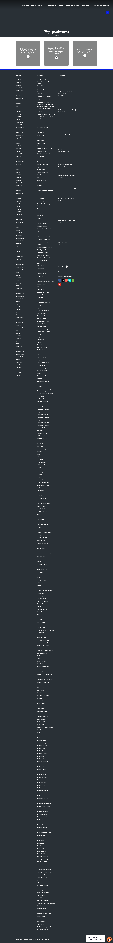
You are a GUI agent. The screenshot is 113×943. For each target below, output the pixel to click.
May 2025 (18, 114)
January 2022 (19, 219)
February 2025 (19, 122)
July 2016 (18, 365)
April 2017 (18, 341)
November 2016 (20, 354)
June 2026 (18, 80)
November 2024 (20, 130)
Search (108, 12)
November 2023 (20, 161)
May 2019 (18, 280)
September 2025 (20, 103)
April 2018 (18, 312)
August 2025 (19, 106)
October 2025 (19, 101)
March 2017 (19, 343)
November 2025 (20, 98)
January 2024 (19, 156)
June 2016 (18, 367)
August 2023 (19, 169)
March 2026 (19, 88)
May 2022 (18, 209)
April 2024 (18, 148)
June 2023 (18, 175)
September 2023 (20, 167)
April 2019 (18, 283)
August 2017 (19, 330)
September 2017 (20, 328)
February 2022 (19, 217)
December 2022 (20, 190)
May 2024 (18, 146)
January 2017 (19, 349)
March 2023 (19, 182)
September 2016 (20, 359)
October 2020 (19, 240)
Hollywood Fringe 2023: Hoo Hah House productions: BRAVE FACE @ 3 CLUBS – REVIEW (56, 51)
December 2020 (20, 235)
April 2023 (18, 180)
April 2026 (18, 85)
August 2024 (19, 138)
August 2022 (19, 201)
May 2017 (18, 338)
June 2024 (18, 143)
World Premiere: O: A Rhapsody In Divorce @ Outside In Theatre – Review (45, 81)
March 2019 (19, 285)
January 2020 (19, 259)
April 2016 (18, 372)
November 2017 (20, 322)
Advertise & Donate (51, 5)
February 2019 (19, 288)
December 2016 (20, 351)
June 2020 (18, 251)
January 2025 (19, 124)
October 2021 (19, 222)
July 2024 (18, 140)
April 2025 (18, 116)
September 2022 (20, 198)
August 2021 (19, 227)
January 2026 (19, 93)
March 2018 (19, 314)
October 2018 (19, 299)
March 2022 (19, 214)
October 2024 (19, 132)
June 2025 (18, 111)
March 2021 (19, 233)
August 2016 (19, 362)
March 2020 (19, 254)
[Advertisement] (56, 18)
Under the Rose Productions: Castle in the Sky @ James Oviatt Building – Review (28, 51)
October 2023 (19, 164)
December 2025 (20, 95)
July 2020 (18, 248)
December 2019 (20, 262)
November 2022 (20, 193)
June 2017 (18, 336)
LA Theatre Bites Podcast (26, 939)
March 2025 (19, 119)
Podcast (40, 5)
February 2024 (19, 153)
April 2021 (18, 230)
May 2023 (18, 177)
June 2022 (18, 206)
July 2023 (18, 172)
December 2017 (20, 320)
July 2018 (18, 306)
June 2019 (18, 277)
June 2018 (18, 309)
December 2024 (20, 127)
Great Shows (85, 5)
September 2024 (20, 135)
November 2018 (20, 296)
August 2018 (19, 304)
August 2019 (19, 272)
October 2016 (19, 357)
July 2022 (18, 204)
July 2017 (18, 333)
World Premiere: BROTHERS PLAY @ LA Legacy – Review (84, 51)
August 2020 (19, 246)
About (33, 5)
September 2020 (20, 243)
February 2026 (19, 90)
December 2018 (20, 293)
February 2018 (19, 317)
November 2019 (20, 264)
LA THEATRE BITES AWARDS (73, 5)
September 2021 (20, 225)
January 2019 (19, 291)
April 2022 (18, 212)
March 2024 (19, 151)
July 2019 (18, 275)
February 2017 (19, 346)
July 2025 (18, 109)
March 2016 (19, 375)
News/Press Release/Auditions (101, 5)
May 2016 (18, 370)
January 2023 (19, 188)
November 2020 (20, 238)
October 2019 (19, 267)
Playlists (61, 5)
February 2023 (19, 185)
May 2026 (18, 82)
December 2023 (20, 159)
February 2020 (19, 256)
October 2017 (19, 325)
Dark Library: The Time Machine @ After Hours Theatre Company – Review (45, 90)
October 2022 (19, 196)
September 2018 (20, 301)
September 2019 (20, 270)
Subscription (25, 5)
